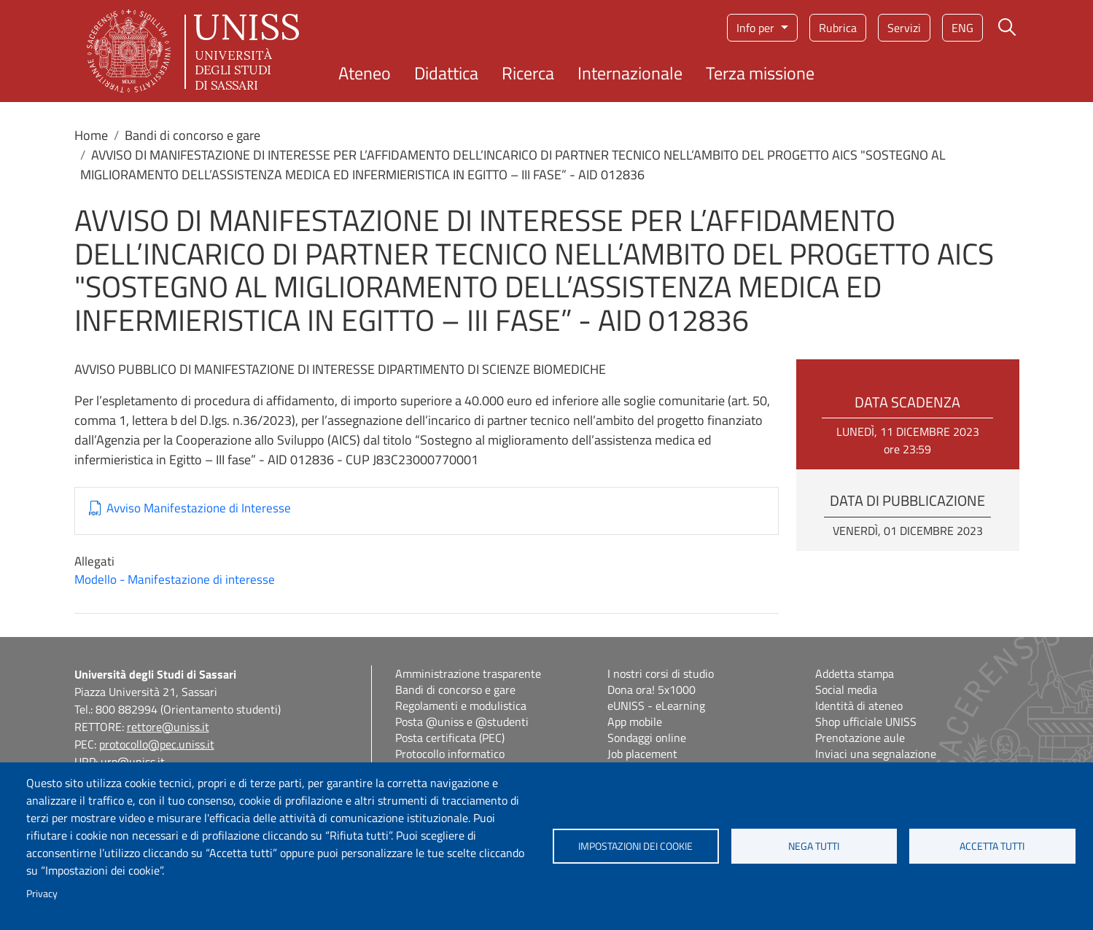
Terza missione (760, 73)
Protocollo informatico (450, 754)
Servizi (904, 27)
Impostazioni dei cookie (635, 846)
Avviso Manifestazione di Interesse (198, 508)
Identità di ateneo (859, 706)
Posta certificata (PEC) (450, 738)
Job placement (642, 754)
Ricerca (528, 73)
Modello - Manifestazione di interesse (174, 579)
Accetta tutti (992, 846)
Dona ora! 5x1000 (651, 689)
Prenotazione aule (860, 738)
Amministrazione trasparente (468, 673)
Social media (846, 689)
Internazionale (629, 73)
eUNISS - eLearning (656, 706)
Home (91, 135)
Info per (756, 27)
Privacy (42, 893)
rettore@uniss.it (168, 726)
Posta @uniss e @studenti (462, 722)
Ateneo (364, 73)
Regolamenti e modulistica (460, 706)
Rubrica (838, 27)
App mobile (634, 722)
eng (962, 27)
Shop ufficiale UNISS (866, 722)
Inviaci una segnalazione (875, 754)
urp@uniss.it (133, 761)
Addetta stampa (854, 673)
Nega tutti (813, 846)
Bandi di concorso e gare (192, 135)
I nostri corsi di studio (660, 673)
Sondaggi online (646, 738)
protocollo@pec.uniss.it (156, 744)
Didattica (446, 73)
